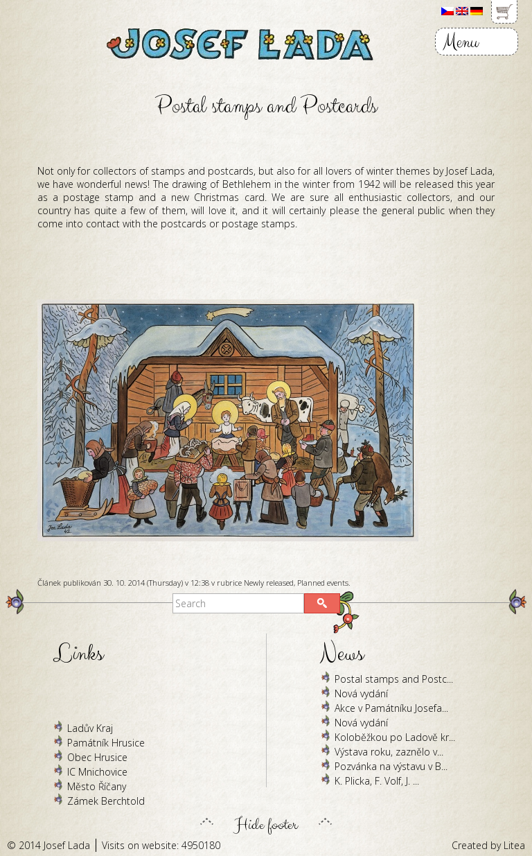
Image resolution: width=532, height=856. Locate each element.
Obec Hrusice (97, 757)
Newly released (269, 582)
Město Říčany (96, 786)
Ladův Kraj (90, 728)
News (342, 654)
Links (78, 654)
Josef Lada (67, 845)
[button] (322, 603)
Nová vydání (361, 693)
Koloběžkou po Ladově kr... (395, 737)
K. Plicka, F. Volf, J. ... (377, 780)
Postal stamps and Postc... (394, 678)
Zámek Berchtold (106, 800)
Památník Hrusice (106, 742)
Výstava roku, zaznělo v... (389, 751)
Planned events (322, 582)
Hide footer (266, 821)
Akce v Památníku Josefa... (391, 708)
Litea (514, 845)
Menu (460, 41)
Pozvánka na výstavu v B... (391, 766)
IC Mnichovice (97, 771)
